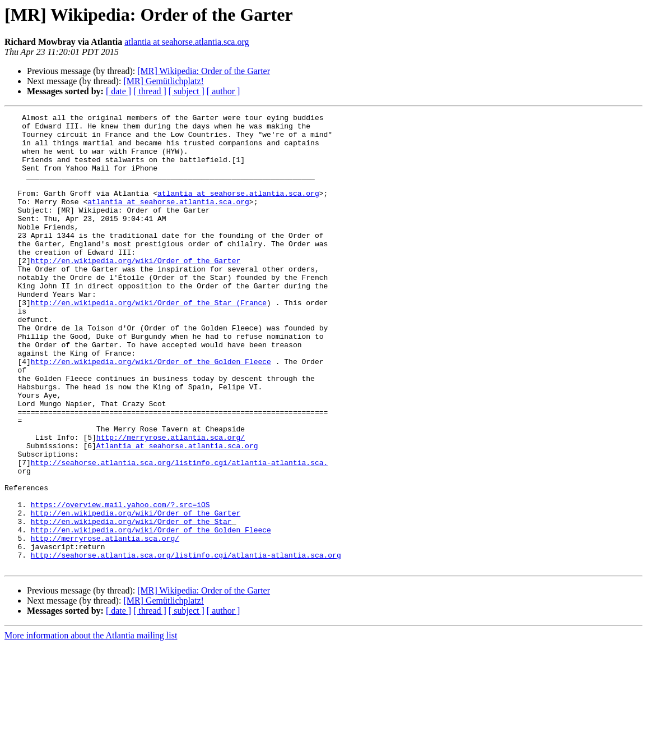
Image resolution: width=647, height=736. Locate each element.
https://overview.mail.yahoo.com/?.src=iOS (120, 583)
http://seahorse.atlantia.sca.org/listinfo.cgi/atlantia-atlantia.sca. (179, 533)
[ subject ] (186, 91)
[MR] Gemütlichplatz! (163, 81)
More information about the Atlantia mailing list (90, 726)
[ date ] (118, 91)
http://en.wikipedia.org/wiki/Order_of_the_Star (131, 604)
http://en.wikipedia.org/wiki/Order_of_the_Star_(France (149, 341)
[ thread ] (149, 91)
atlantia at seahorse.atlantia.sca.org (186, 42)
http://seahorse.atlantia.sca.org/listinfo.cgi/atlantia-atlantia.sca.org (186, 644)
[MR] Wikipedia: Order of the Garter (203, 71)
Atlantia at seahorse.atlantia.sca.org (177, 513)
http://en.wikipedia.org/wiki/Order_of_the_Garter (135, 291)
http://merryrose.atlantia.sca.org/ (170, 503)
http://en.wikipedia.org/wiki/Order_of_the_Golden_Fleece (151, 412)
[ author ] (223, 91)
